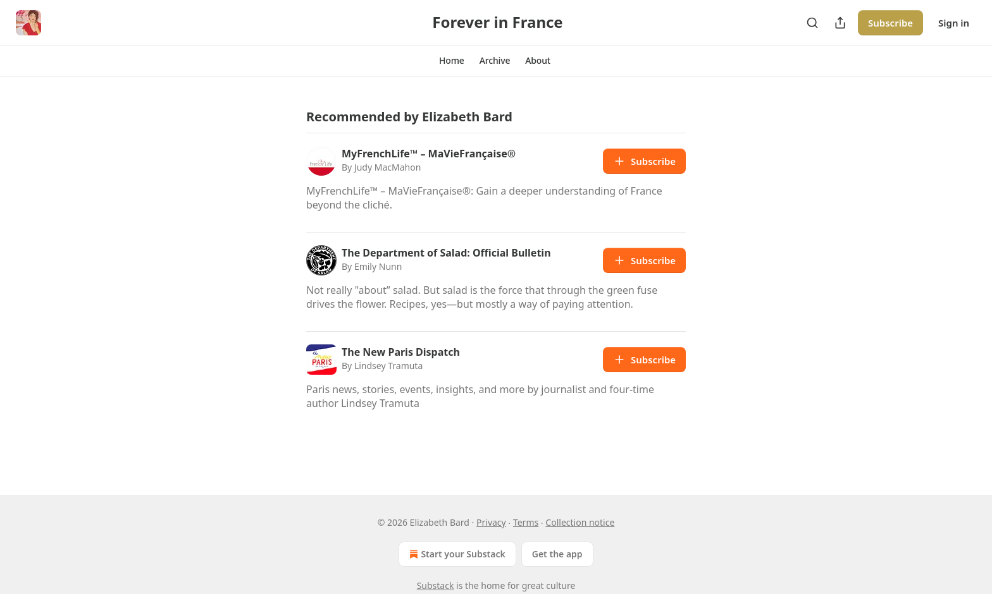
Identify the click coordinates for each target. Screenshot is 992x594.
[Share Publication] (840, 22)
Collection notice (579, 522)
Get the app (557, 554)
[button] (451, 60)
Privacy (491, 522)
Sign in (953, 22)
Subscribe (890, 22)
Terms (525, 522)
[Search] (812, 22)
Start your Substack (456, 554)
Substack (435, 585)
